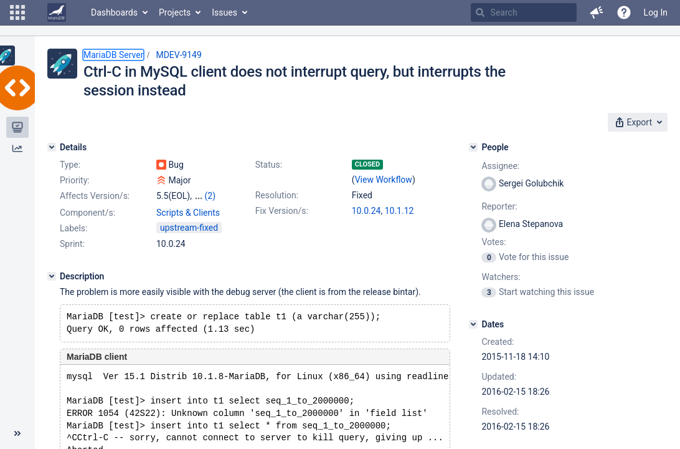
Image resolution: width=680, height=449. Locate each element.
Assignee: (500, 166)
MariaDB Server (113, 55)
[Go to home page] (56, 12)
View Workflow (383, 180)
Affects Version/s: (95, 196)
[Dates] (473, 324)
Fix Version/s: (281, 211)
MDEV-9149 (178, 55)
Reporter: (499, 206)
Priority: (75, 180)
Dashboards (114, 12)
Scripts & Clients (188, 213)
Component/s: (87, 213)
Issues (224, 12)
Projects (175, 12)
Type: (70, 165)
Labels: (73, 228)
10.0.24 (366, 211)
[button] (17, 12)
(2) (209, 196)
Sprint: (72, 244)
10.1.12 (399, 211)
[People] (473, 147)
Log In (656, 12)
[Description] (51, 276)
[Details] (51, 147)
